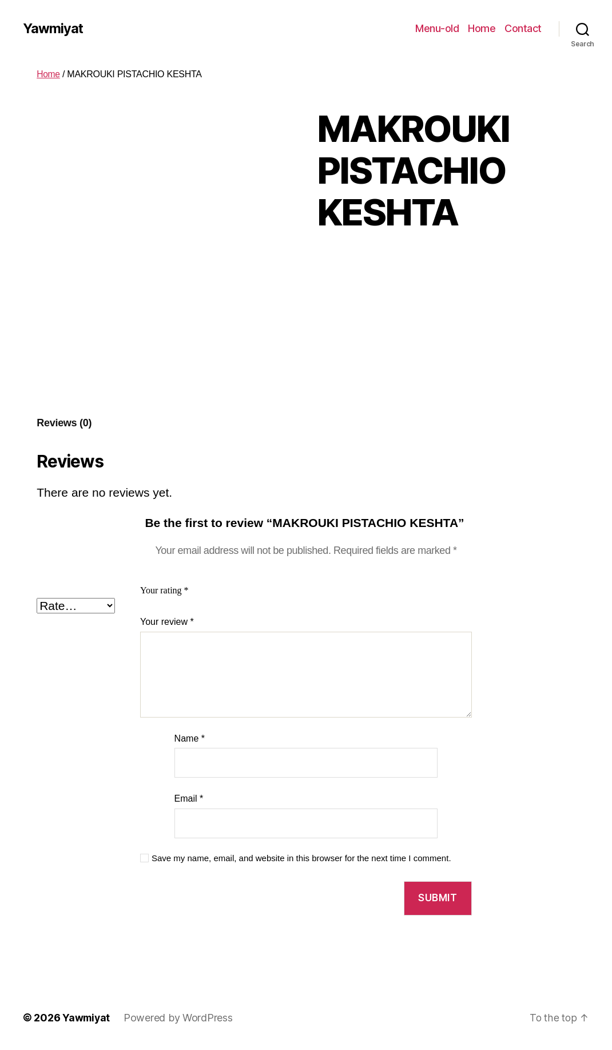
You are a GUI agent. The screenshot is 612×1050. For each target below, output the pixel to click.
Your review (167, 622)
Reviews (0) (64, 423)
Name (189, 738)
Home (481, 28)
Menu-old (437, 28)
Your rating (164, 590)
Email (189, 798)
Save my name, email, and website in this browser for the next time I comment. (301, 858)
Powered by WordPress (180, 1018)
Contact (523, 28)
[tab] (64, 423)
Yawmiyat (53, 28)
